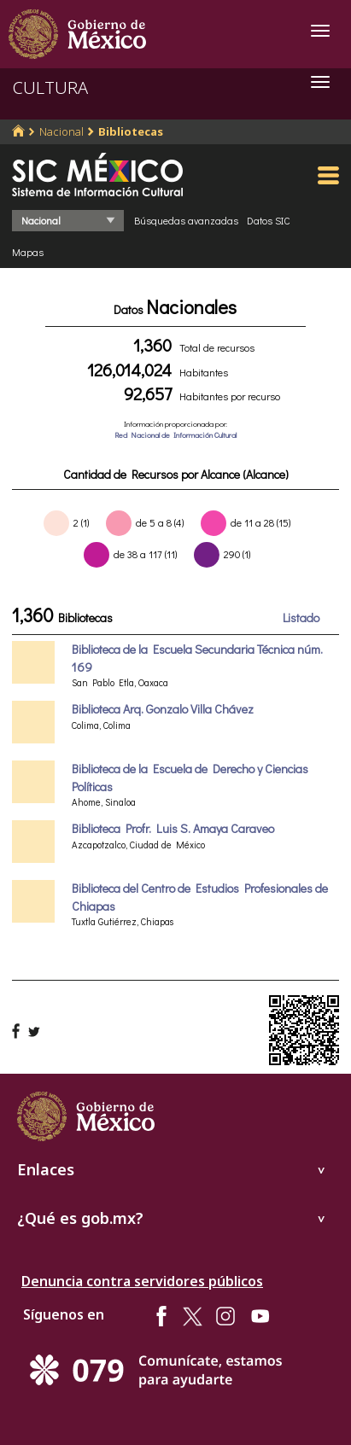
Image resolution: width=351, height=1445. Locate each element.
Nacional (61, 131)
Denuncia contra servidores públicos (142, 1281)
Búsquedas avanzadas (186, 220)
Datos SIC (268, 220)
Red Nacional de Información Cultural (175, 435)
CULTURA (50, 87)
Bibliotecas (130, 131)
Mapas (28, 252)
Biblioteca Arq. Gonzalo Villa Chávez (163, 709)
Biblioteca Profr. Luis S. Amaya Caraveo (173, 828)
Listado (301, 617)
